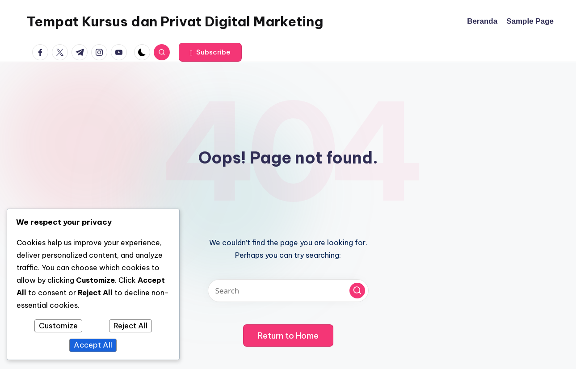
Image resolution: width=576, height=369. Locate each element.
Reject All (130, 326)
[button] (210, 52)
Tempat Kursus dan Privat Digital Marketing (175, 21)
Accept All (93, 345)
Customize (58, 326)
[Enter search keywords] (288, 290)
